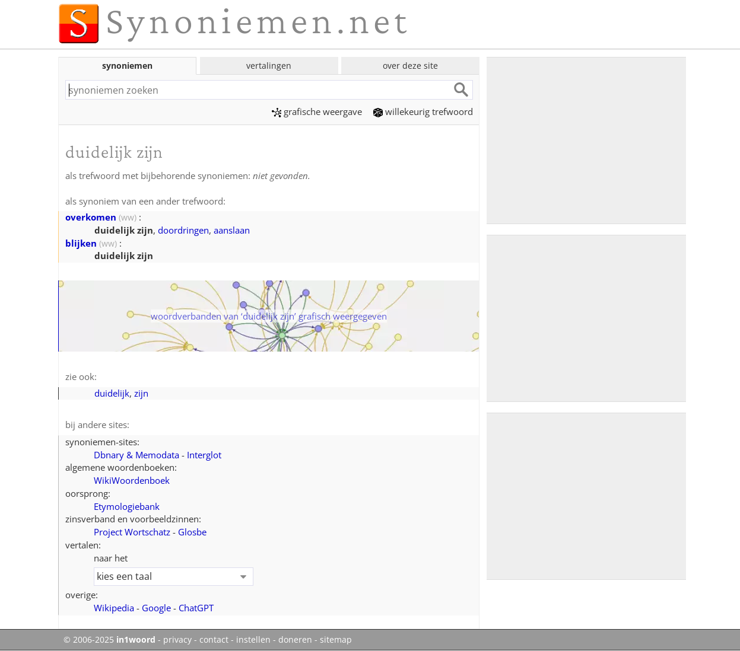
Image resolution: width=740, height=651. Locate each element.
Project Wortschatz (132, 532)
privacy (177, 639)
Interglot (204, 455)
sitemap (336, 639)
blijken (81, 243)
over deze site (410, 65)
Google (156, 608)
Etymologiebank (127, 506)
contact (213, 639)
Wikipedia (114, 608)
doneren (295, 639)
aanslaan (232, 230)
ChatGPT (196, 608)
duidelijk (111, 393)
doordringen (183, 230)
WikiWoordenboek (132, 480)
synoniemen (127, 65)
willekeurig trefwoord (423, 111)
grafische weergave (317, 111)
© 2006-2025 (109, 639)
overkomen (90, 217)
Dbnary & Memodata (136, 455)
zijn (141, 393)
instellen (253, 639)
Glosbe (192, 532)
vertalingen (268, 65)
